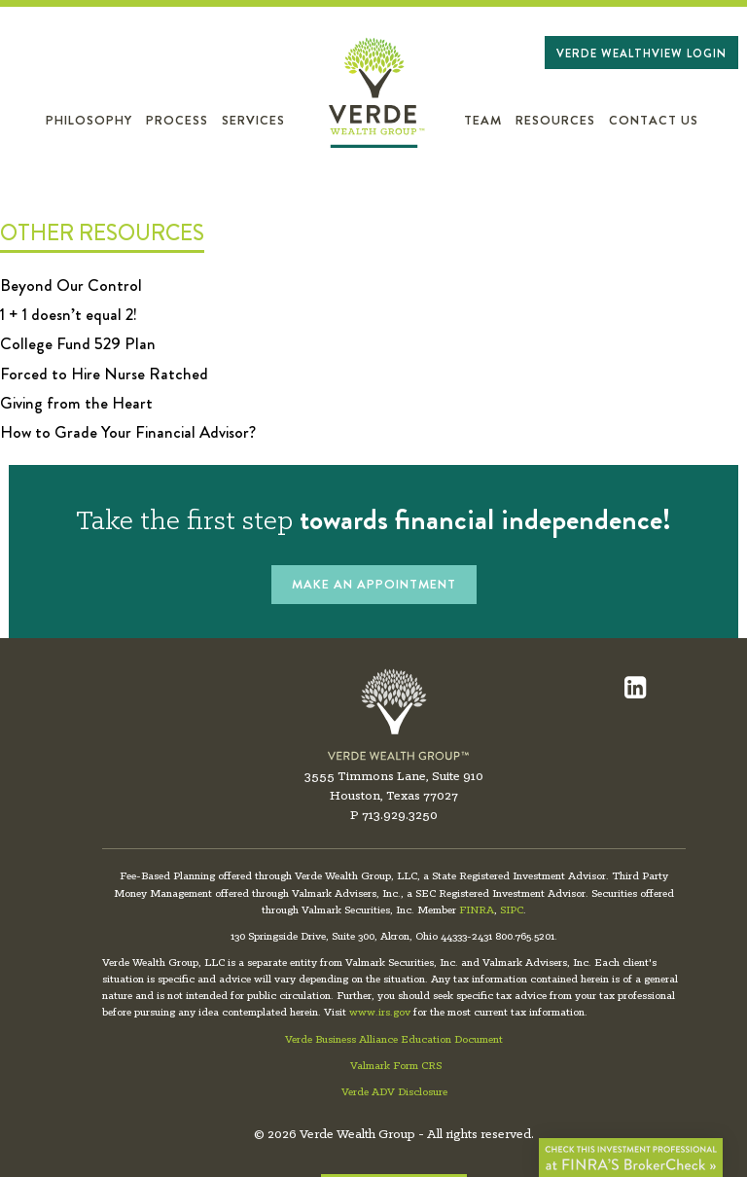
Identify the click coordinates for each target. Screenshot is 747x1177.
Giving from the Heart (76, 402)
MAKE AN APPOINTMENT (374, 584)
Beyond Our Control (71, 285)
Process (177, 120)
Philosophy (89, 120)
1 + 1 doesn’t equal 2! (68, 314)
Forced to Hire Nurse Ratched (104, 373)
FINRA (476, 910)
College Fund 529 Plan (78, 343)
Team (483, 120)
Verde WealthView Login (641, 53)
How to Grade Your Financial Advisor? (128, 432)
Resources (555, 120)
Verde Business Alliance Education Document (394, 1040)
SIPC (511, 910)
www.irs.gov (379, 1012)
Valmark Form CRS (396, 1066)
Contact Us (653, 120)
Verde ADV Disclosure (394, 1092)
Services (253, 120)
